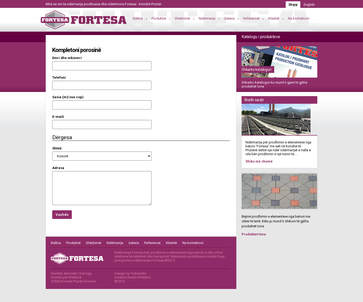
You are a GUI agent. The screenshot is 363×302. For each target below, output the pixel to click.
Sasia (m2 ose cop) (68, 97)
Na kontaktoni (298, 18)
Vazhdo (62, 215)
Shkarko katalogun (257, 69)
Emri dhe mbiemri (67, 58)
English (309, 5)
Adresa (58, 168)
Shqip (293, 5)
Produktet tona (254, 234)
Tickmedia (138, 273)
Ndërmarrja (207, 18)
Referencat (251, 18)
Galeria (229, 18)
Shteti (57, 148)
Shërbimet (182, 18)
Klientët (273, 18)
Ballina (138, 18)
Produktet (158, 18)
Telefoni (59, 77)
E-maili (58, 117)
